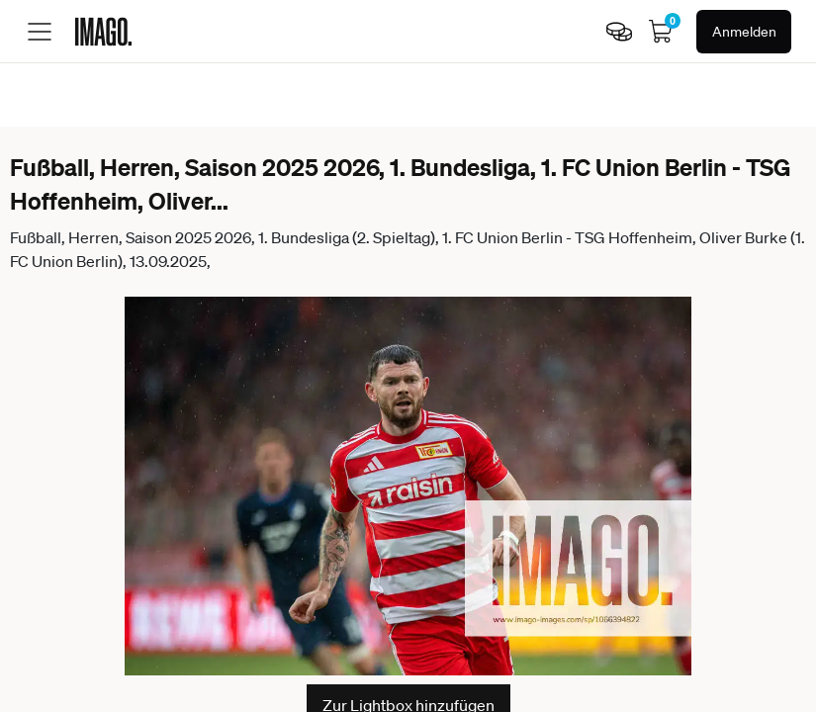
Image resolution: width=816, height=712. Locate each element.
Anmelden (744, 32)
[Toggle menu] (39, 31)
